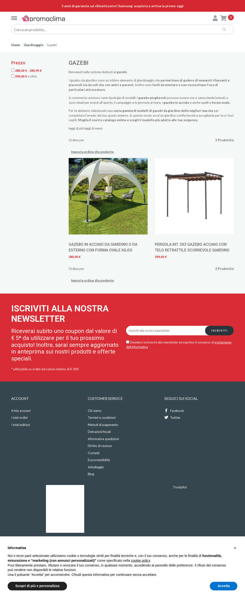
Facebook (174, 410)
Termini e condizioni (102, 417)
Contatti (94, 453)
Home (15, 45)
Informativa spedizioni (103, 439)
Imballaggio (96, 467)
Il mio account (21, 411)
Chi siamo (94, 411)
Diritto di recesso (100, 446)
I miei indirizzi (20, 425)
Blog (91, 474)
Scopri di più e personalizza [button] (37, 586)
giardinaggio (145, 80)
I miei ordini (19, 417)
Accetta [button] (223, 586)
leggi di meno (93, 128)
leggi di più (76, 128)
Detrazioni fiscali (99, 432)
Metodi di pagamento (103, 425)
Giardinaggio (33, 45)
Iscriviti (219, 330)
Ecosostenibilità (99, 460)
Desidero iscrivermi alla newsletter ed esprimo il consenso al (179, 344)
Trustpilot (180, 487)
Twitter (172, 417)
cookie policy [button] (140, 560)
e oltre (24, 76)
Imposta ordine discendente (92, 152)
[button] (235, 548)
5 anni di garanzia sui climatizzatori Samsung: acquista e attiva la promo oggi (122, 6)
